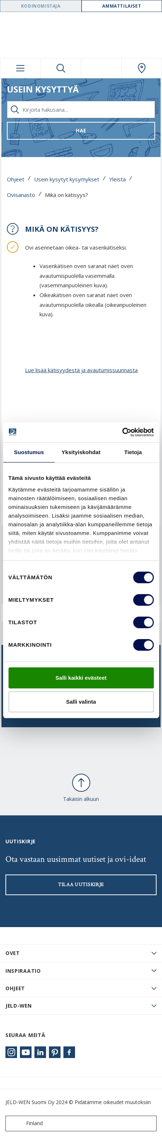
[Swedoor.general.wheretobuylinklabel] (141, 68)
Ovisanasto (21, 194)
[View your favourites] (101, 68)
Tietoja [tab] (133, 452)
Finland (26, 1123)
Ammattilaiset (121, 6)
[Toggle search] (61, 68)
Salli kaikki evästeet (81, 678)
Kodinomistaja (41, 6)
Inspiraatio (23, 970)
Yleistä (117, 179)
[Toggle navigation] (20, 68)
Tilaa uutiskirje (81, 884)
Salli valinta (81, 702)
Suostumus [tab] (29, 452)
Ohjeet (15, 179)
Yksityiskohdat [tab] (81, 452)
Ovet (12, 953)
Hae (81, 130)
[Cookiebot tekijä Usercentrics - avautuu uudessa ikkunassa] (122, 432)
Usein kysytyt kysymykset (66, 179)
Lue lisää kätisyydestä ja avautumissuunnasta (81, 370)
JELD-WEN (18, 1005)
